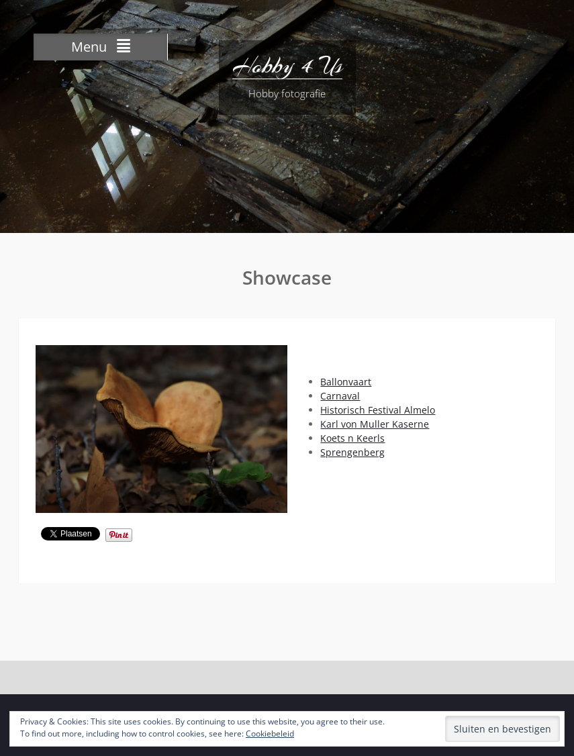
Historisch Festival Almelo (377, 410)
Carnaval (340, 395)
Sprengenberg (352, 452)
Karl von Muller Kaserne (374, 424)
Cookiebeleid (270, 733)
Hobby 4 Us (287, 65)
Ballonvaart (345, 381)
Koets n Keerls (352, 438)
